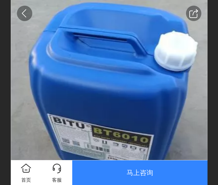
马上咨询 (140, 173)
